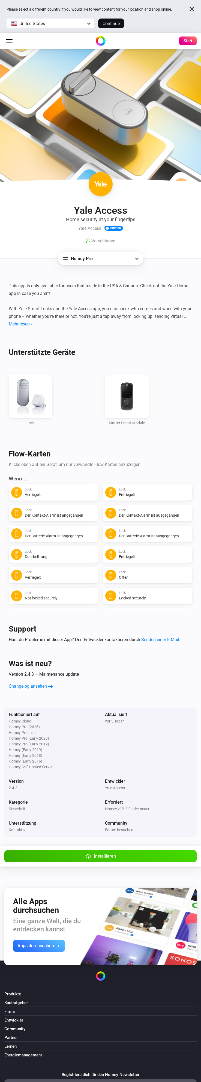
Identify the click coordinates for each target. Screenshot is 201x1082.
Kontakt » (17, 830)
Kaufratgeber (16, 1002)
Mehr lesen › (20, 324)
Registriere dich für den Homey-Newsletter (100, 1074)
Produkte (12, 994)
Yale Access (115, 788)
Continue (111, 23)
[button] (50, 23)
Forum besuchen (119, 830)
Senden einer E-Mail (160, 639)
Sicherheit (17, 809)
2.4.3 (13, 788)
